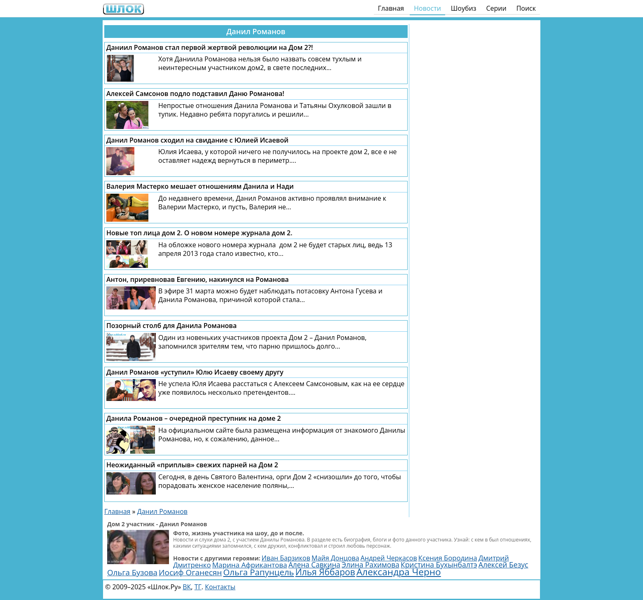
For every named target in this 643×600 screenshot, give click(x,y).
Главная (391, 8)
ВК (187, 586)
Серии (496, 8)
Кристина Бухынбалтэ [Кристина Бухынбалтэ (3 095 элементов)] (439, 565)
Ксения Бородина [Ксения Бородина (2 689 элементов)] (447, 557)
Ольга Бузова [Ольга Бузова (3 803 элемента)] (132, 572)
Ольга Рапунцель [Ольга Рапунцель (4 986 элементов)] (258, 572)
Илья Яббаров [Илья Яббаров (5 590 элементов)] (325, 572)
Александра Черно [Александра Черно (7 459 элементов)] (399, 571)
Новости (427, 8)
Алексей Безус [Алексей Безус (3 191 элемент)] (503, 565)
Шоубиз (463, 8)
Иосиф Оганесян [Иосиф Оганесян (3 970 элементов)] (190, 572)
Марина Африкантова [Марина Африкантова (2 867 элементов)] (249, 565)
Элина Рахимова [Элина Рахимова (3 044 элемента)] (370, 565)
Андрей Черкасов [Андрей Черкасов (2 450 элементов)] (389, 557)
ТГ (198, 586)
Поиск (526, 8)
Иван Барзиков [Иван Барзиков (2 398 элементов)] (286, 557)
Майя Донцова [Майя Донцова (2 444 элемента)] (335, 557)
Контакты (220, 586)
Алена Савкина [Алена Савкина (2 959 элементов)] (314, 565)
